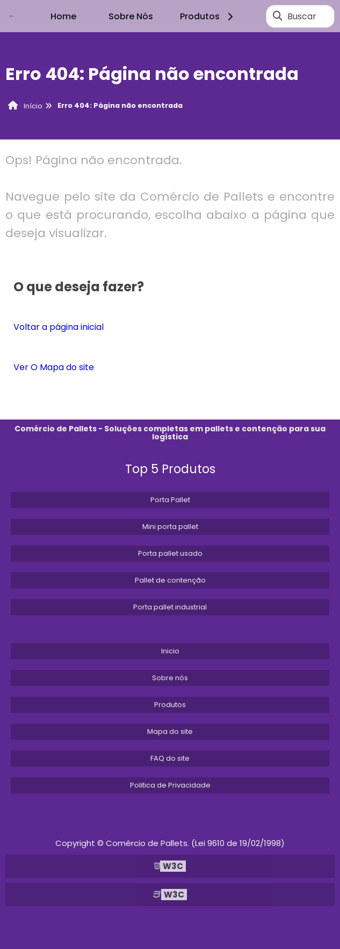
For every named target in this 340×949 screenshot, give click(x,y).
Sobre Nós (130, 16)
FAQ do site (170, 758)
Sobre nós (170, 678)
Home (63, 16)
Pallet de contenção (170, 580)
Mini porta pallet (170, 526)
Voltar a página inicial (58, 327)
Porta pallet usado (170, 553)
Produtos (208, 16)
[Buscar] (277, 16)
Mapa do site (170, 731)
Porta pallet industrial (170, 607)
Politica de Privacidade (170, 785)
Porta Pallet (170, 500)
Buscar (301, 16)
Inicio (170, 651)
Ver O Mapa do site (53, 367)
